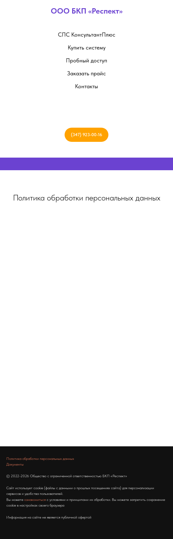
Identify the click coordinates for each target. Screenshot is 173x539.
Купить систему (87, 47)
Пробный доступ (86, 60)
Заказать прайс (86, 73)
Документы (15, 464)
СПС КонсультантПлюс (86, 34)
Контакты (86, 86)
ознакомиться (35, 499)
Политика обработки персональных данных (86, 197)
